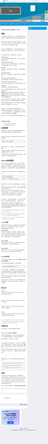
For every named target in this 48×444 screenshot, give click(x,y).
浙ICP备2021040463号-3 (31, 430)
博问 (18, 1)
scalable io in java (4, 228)
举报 (2, 390)
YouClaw (28, 1)
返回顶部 (25, 404)
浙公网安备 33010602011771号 (18, 430)
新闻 (15, 1)
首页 (8, 23)
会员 (9, 1)
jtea (10, 11)
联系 (17, 23)
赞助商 (24, 1)
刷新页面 (21, 404)
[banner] (4, 1)
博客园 (2, 23)
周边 (12, 1)
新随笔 (12, 23)
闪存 (21, 1)
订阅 (22, 23)
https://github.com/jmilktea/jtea (19, 385)
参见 (16, 44)
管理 (26, 23)
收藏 (24, 388)
